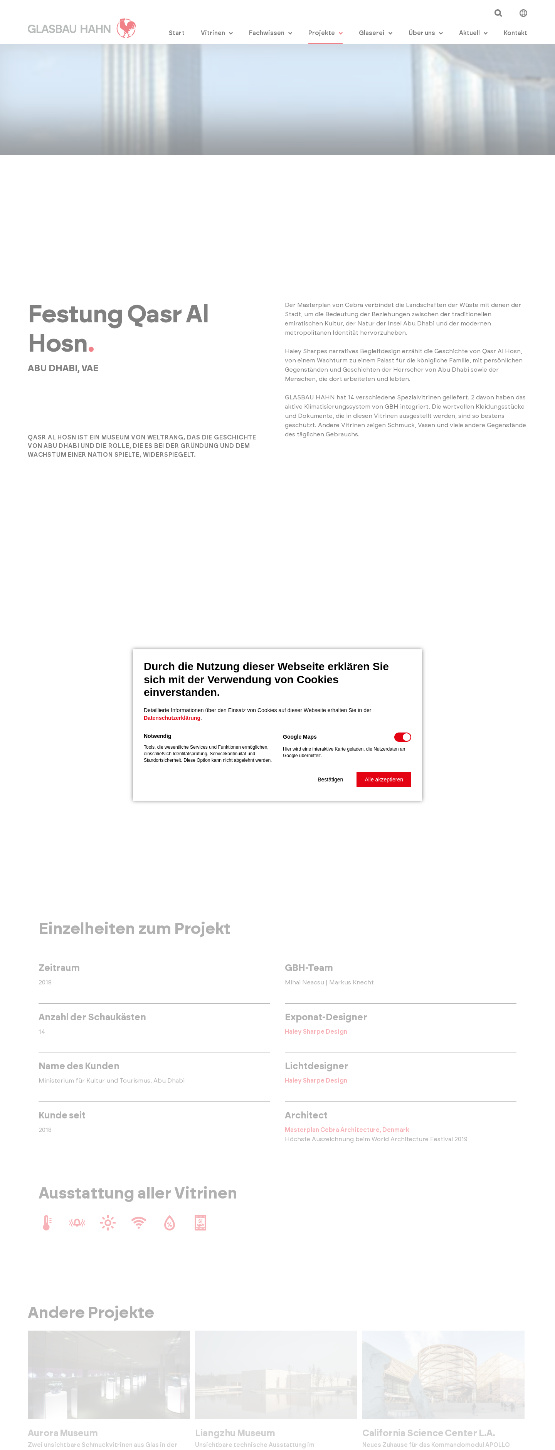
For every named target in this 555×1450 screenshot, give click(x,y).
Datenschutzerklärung (172, 718)
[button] (330, 779)
